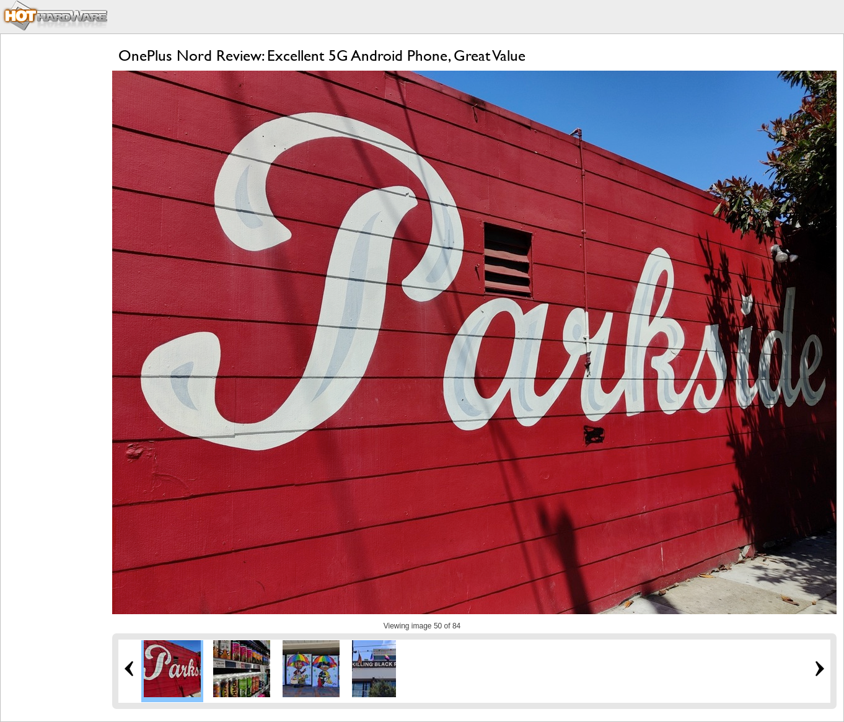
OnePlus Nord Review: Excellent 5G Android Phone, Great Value (321, 55)
